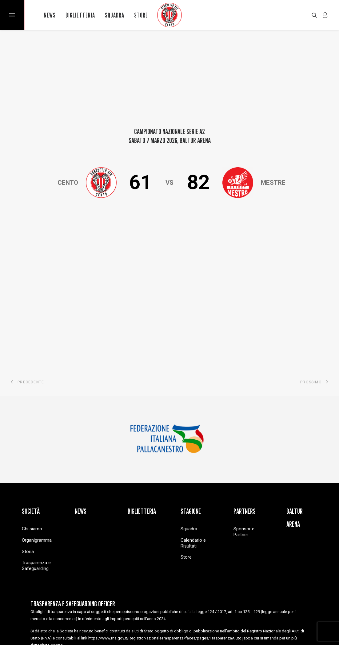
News (50, 15)
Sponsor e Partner (243, 404)
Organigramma (37, 412)
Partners (244, 383)
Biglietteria (80, 15)
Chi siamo (32, 401)
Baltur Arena (294, 390)
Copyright (91, 619)
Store (141, 15)
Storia (28, 424)
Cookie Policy (148, 619)
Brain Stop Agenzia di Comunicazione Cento (278, 619)
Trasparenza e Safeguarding (36, 438)
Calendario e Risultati (193, 415)
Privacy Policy (118, 619)
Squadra (114, 15)
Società (31, 383)
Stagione (191, 383)
